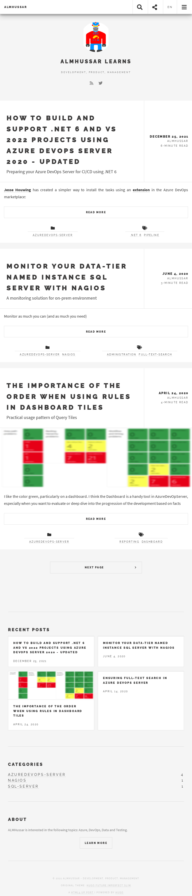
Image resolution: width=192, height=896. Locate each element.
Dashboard (152, 541)
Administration (121, 354)
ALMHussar (15, 7)
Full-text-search (155, 354)
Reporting (129, 541)
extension (141, 189)
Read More (96, 212)
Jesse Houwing (17, 189)
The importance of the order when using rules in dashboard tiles (68, 396)
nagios (68, 354)
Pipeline (151, 235)
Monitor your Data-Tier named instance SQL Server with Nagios (66, 277)
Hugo (120, 892)
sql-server (23, 786)
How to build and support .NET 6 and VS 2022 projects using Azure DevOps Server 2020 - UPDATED (61, 139)
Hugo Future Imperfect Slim (109, 885)
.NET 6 (136, 235)
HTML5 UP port (82, 892)
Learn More (96, 843)
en (170, 7)
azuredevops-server (53, 235)
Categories (25, 764)
